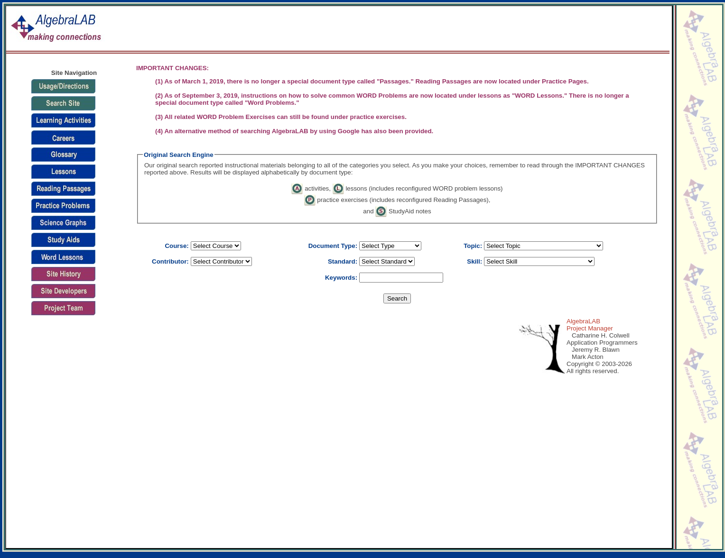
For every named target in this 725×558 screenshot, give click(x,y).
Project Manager (590, 328)
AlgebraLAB (583, 321)
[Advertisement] (74, 416)
